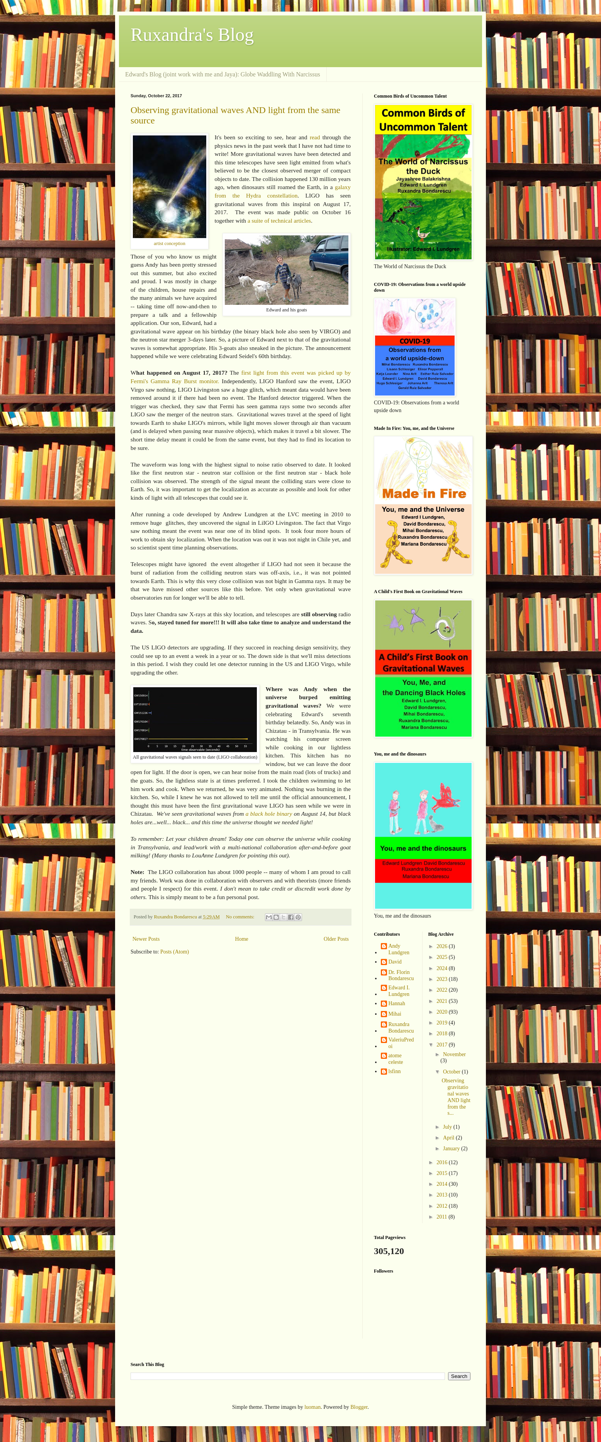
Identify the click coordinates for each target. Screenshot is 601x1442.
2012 (442, 1206)
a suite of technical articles (279, 220)
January (452, 1148)
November (454, 1054)
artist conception (169, 243)
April (449, 1138)
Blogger (358, 1407)
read (315, 137)
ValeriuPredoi (401, 1043)
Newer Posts (146, 939)
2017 (442, 1045)
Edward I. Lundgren (399, 991)
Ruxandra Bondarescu (401, 1027)
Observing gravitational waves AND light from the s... (455, 1097)
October (452, 1072)
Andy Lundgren (399, 949)
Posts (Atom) (174, 952)
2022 (442, 990)
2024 (442, 968)
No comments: (241, 917)
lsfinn (395, 1071)
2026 (442, 946)
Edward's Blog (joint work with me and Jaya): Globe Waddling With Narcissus (222, 74)
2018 (442, 1033)
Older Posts (336, 939)
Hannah (397, 1003)
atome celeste (396, 1059)
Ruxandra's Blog (192, 34)
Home (241, 939)
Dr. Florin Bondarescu (401, 975)
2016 (442, 1162)
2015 (442, 1173)
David (395, 962)
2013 (442, 1195)
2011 (442, 1217)
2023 (442, 979)
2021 (442, 1001)
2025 (442, 957)
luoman (312, 1407)
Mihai (395, 1014)
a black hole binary (269, 813)
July (448, 1127)
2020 (442, 1012)
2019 (442, 1023)
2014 (442, 1184)
